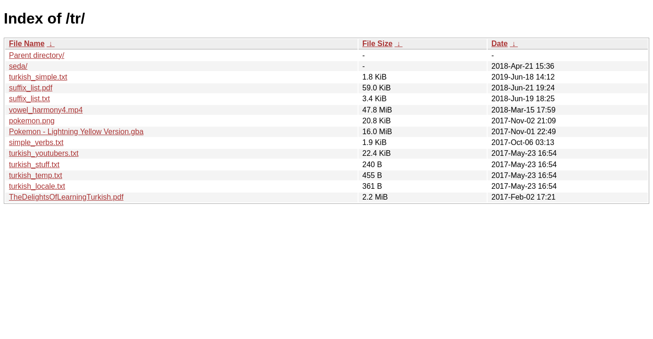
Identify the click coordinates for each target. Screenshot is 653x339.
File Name (27, 44)
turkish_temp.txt (35, 175)
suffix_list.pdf (30, 88)
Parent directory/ (36, 55)
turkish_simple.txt (38, 77)
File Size (377, 44)
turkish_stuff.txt (34, 165)
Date (499, 44)
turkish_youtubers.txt (44, 153)
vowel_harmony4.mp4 (46, 110)
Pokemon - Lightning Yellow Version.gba (76, 132)
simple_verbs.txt (36, 142)
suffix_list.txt (29, 99)
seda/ (18, 66)
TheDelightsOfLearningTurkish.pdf (66, 197)
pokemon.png (32, 121)
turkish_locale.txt (37, 186)
